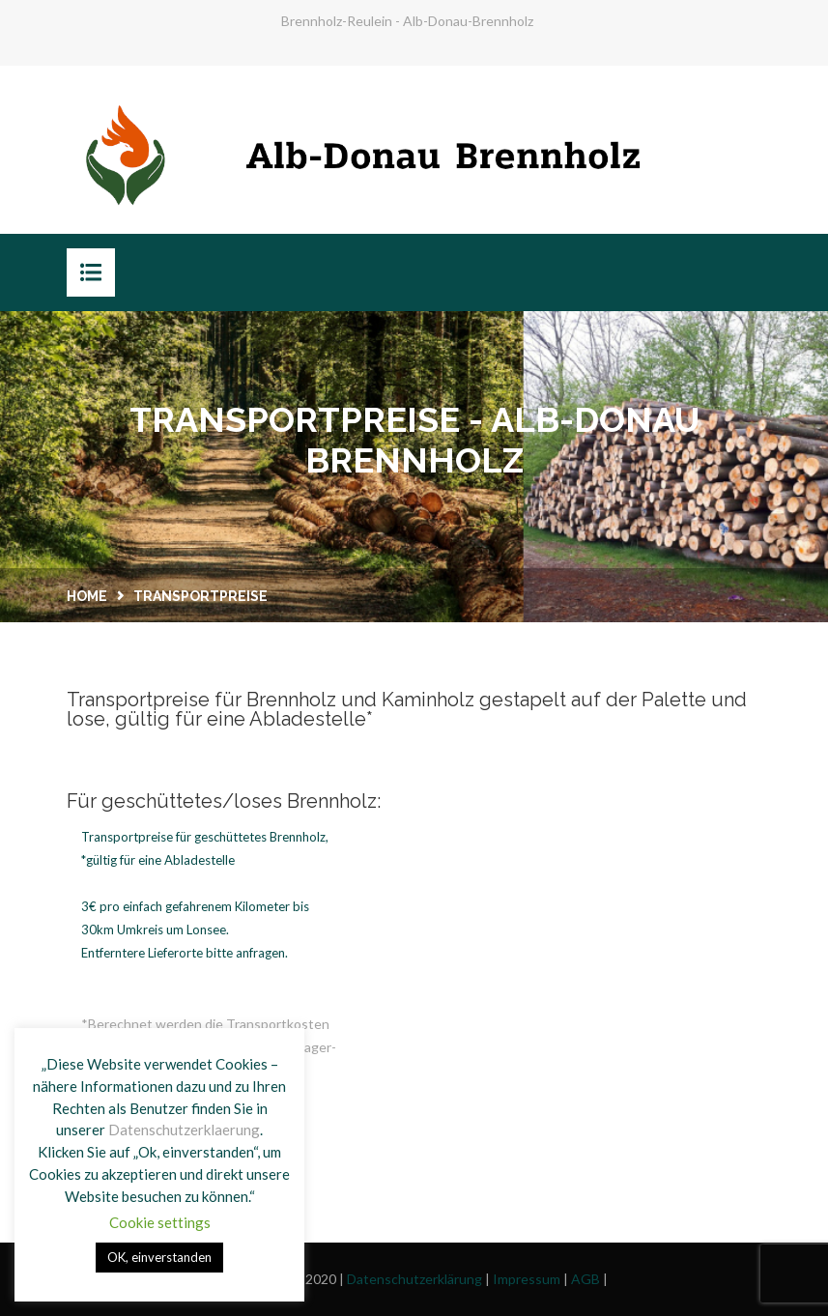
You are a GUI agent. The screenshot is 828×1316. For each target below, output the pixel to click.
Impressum (526, 1279)
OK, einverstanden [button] (159, 1257)
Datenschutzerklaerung (184, 1129)
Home (87, 596)
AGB (585, 1279)
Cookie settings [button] (160, 1222)
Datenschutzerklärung (414, 1279)
